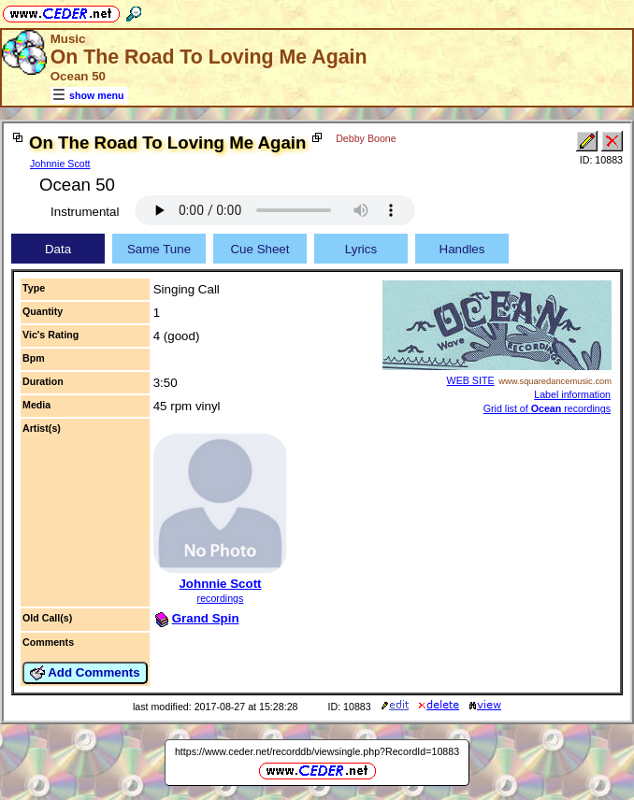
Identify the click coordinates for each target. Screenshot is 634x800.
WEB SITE (471, 380)
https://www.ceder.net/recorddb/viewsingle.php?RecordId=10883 (317, 751)
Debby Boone (366, 138)
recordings (220, 598)
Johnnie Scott (60, 163)
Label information (572, 394)
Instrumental (84, 212)
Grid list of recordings (547, 408)
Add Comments (85, 672)
